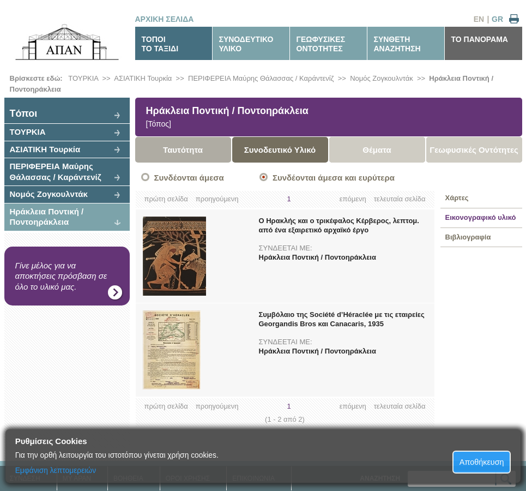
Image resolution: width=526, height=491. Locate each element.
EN (479, 19)
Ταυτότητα (183, 149)
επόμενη (353, 199)
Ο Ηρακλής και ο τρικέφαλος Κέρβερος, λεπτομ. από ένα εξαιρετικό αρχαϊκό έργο (339, 225)
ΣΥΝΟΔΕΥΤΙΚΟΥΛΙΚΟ (246, 44)
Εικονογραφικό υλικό (480, 217)
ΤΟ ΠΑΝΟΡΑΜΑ (479, 39)
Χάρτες (457, 198)
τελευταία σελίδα (400, 199)
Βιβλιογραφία (468, 237)
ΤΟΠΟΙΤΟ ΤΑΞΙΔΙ (160, 44)
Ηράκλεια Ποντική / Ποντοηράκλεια (47, 217)
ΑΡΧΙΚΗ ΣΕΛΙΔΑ (164, 19)
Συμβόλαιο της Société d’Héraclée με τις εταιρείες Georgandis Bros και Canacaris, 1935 (342, 319)
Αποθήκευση (482, 462)
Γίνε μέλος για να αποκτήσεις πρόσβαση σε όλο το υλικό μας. (61, 276)
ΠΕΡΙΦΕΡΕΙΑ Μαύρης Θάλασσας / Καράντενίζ (261, 78)
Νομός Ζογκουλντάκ (381, 78)
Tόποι (24, 113)
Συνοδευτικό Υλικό (280, 149)
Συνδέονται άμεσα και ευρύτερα (334, 177)
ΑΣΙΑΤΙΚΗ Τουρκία (143, 78)
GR (497, 19)
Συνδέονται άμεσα (189, 177)
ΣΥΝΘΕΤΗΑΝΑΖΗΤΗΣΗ (397, 44)
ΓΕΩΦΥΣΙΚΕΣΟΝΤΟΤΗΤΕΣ (321, 44)
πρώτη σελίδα (166, 199)
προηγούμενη (217, 199)
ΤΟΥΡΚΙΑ (83, 78)
